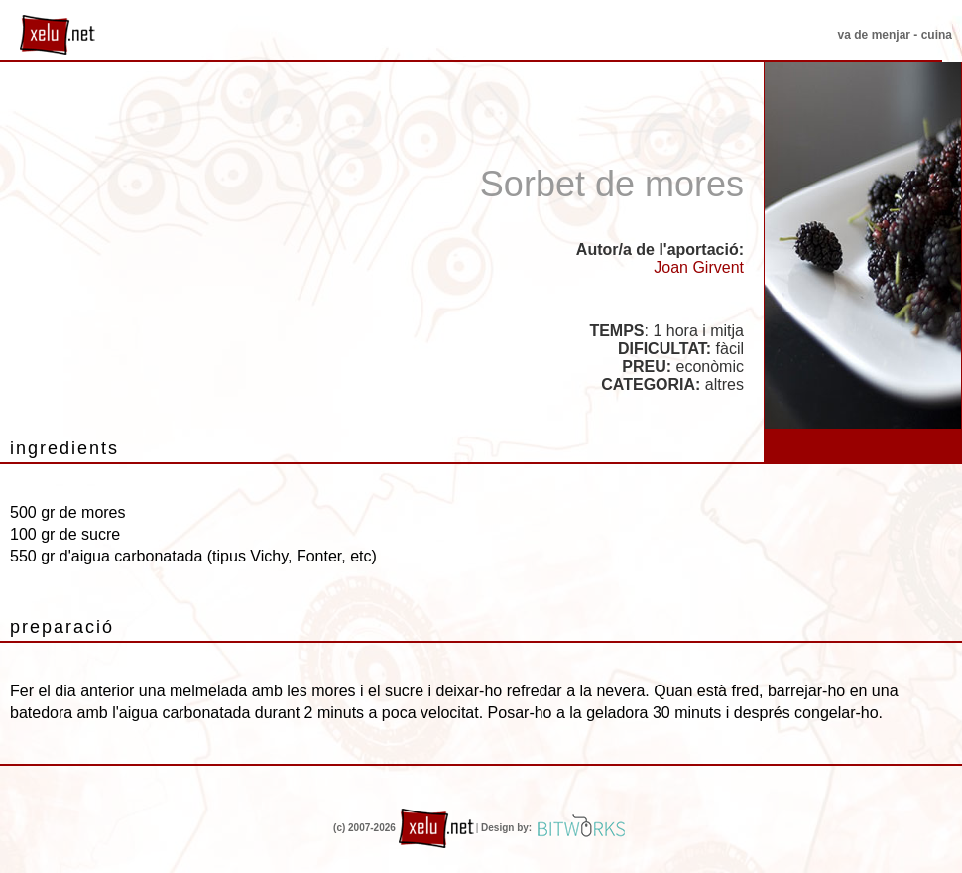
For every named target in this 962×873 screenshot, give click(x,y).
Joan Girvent (699, 267)
